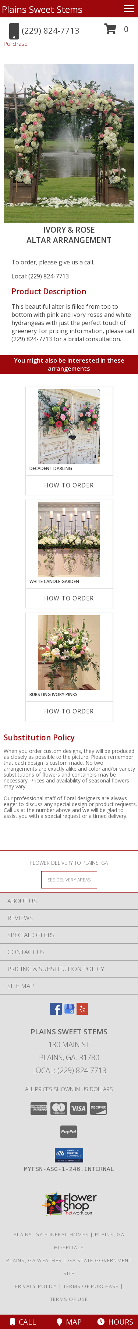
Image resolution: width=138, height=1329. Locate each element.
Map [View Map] (69, 1322)
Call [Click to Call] (23, 1322)
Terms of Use (69, 1299)
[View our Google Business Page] (69, 1012)
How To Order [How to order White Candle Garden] (69, 598)
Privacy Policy (36, 1286)
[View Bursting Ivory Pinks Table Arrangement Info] (69, 652)
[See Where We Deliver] (69, 879)
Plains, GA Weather (34, 1260)
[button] (116, 31)
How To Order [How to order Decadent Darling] (69, 485)
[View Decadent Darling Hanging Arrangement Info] (69, 426)
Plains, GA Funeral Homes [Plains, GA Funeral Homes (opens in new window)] (51, 1234)
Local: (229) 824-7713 (40, 276)
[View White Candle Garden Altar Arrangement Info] (69, 539)
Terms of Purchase (91, 1286)
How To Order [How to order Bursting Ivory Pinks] (69, 711)
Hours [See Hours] (115, 1322)
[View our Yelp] (82, 1012)
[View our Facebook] (56, 1012)
